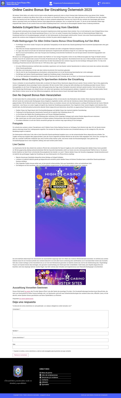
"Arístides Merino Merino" (13, 4)
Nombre (15, 330)
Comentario (16, 309)
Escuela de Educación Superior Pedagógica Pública (18, 3)
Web (14, 344)
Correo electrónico (18, 337)
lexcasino (30, 298)
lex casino (27, 291)
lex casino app (23, 298)
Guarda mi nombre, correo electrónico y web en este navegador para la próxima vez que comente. (42, 351)
